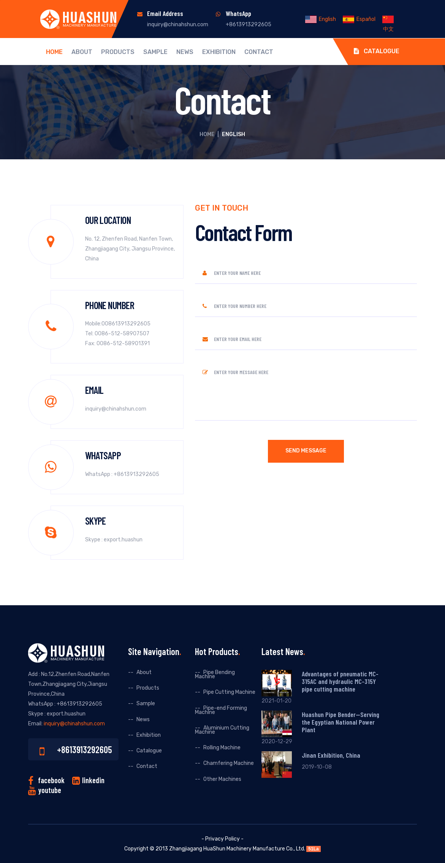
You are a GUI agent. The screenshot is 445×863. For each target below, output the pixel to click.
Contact (258, 52)
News (184, 52)
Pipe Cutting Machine (229, 692)
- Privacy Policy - (222, 839)
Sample (155, 52)
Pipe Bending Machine (215, 674)
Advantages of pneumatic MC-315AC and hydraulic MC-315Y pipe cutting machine (340, 681)
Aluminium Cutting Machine (222, 730)
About (81, 52)
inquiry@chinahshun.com (177, 24)
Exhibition (219, 52)
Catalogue (376, 51)
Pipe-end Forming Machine (221, 710)
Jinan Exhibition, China (331, 755)
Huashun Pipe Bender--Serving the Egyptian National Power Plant (340, 722)
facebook (51, 780)
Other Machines (222, 779)
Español (359, 19)
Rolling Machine (222, 748)
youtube (49, 790)
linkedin (93, 780)
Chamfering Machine (228, 763)
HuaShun (214, 849)
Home (54, 52)
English (320, 19)
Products (118, 52)
